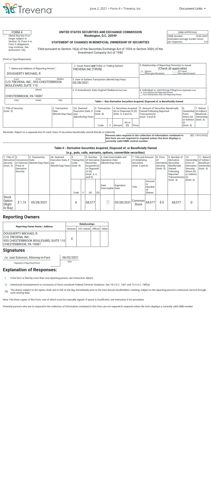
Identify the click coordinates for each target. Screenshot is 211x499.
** (14, 262)
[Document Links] (193, 8)
